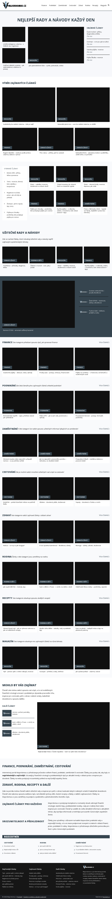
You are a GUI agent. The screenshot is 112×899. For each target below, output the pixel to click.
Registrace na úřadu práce (10, 878)
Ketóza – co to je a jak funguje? (38, 887)
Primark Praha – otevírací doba (65, 884)
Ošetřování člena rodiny (63, 876)
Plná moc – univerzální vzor (64, 878)
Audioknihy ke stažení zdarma (65, 873)
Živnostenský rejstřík (35, 878)
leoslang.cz (106, 897)
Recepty (95, 5)
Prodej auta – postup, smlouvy (38, 876)
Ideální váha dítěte (35, 873)
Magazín (103, 5)
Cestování (72, 5)
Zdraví (80, 5)
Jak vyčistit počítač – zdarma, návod (67, 881)
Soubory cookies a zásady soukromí (35, 897)
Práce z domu (6, 881)
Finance (44, 5)
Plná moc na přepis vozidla (37, 881)
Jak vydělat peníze (7, 884)
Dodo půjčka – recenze (63, 887)
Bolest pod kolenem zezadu (38, 884)
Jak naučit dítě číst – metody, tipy (12, 876)
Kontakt (19, 897)
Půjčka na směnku (7, 887)
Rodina (87, 5)
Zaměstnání (62, 5)
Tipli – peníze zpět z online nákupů (13, 873)
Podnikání (52, 5)
